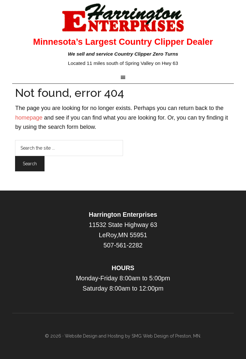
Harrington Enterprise (123, 17)
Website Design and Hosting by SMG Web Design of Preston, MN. (133, 336)
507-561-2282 (123, 245)
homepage (28, 117)
